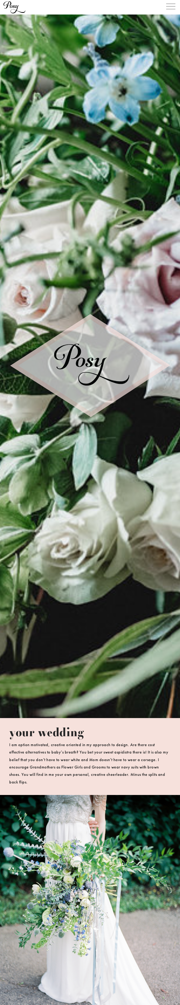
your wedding (46, 732)
